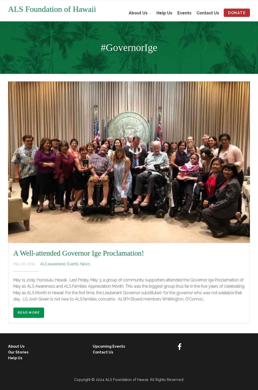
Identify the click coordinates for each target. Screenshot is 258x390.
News (85, 264)
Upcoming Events (109, 346)
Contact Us (208, 13)
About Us (138, 13)
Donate (237, 13)
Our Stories (18, 352)
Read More (29, 312)
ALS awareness (53, 264)
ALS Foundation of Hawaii (52, 9)
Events (184, 13)
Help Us (164, 13)
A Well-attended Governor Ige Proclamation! (78, 253)
